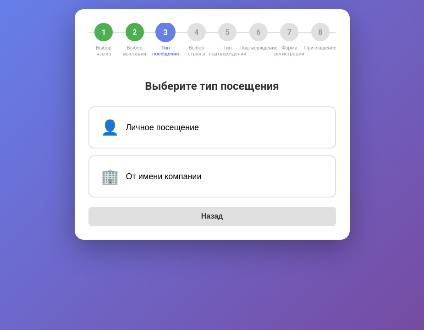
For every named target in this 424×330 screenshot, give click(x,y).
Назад (212, 216)
